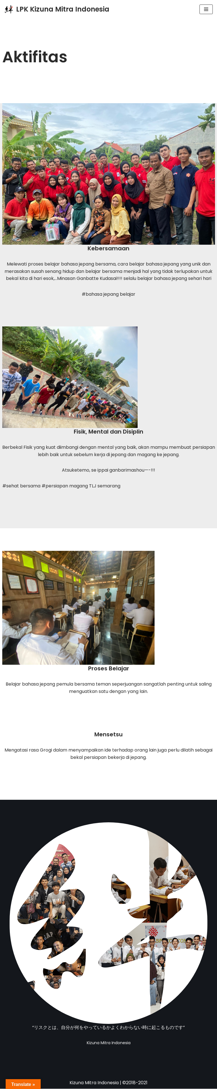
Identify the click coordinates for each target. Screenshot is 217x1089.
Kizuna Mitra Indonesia (94, 1083)
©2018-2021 (134, 1083)
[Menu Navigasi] (206, 9)
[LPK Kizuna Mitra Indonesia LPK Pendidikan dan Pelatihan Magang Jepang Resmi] (56, 9)
